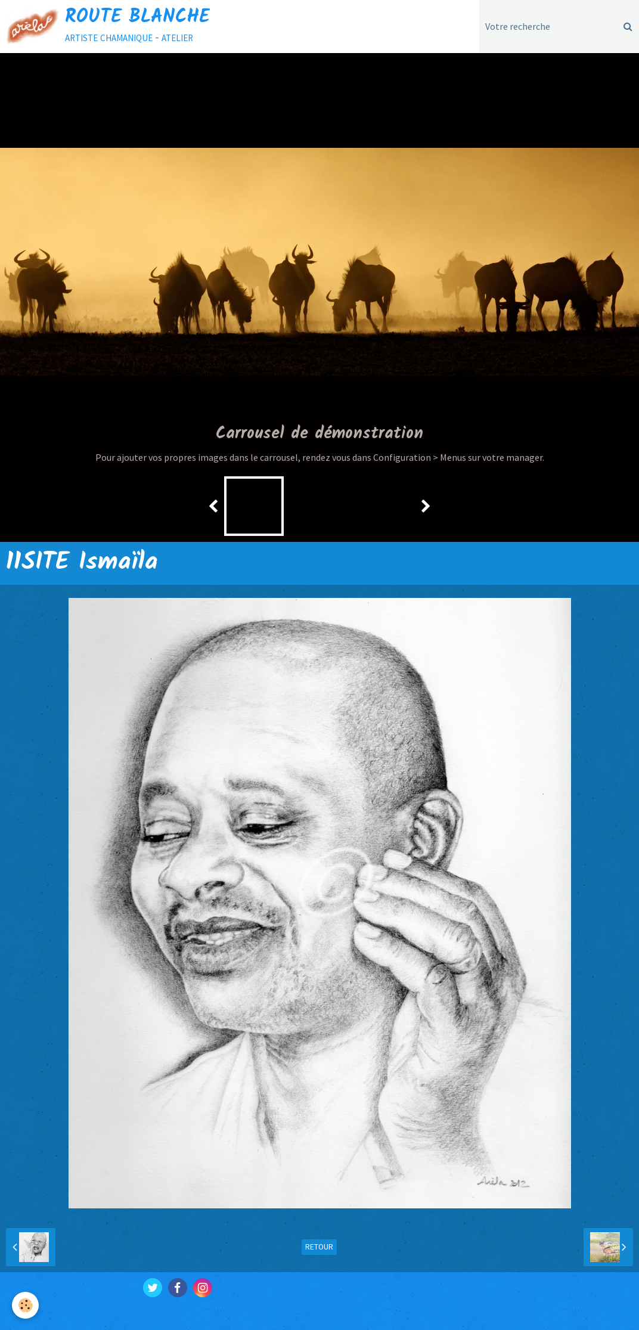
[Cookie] (25, 1305)
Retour (319, 1247)
